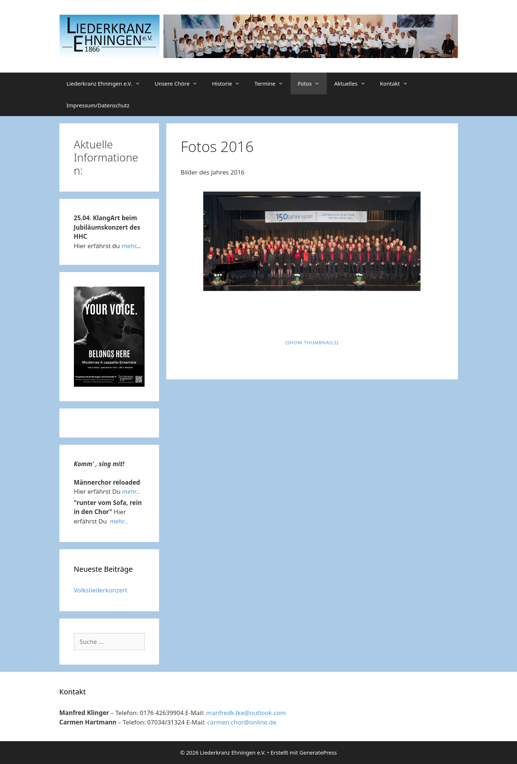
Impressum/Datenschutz (98, 105)
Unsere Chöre (180, 83)
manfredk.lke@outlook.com (246, 712)
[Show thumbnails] (312, 342)
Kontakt (397, 83)
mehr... (131, 491)
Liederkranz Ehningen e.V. (107, 83)
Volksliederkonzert (101, 590)
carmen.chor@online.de (241, 722)
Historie (229, 83)
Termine (272, 83)
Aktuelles (353, 83)
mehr (128, 246)
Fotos (312, 83)
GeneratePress (318, 752)
